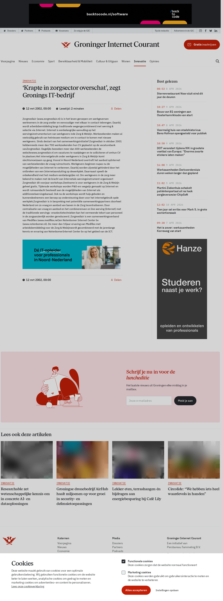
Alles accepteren (136, 590)
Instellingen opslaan (167, 590)
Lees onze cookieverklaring (27, 586)
